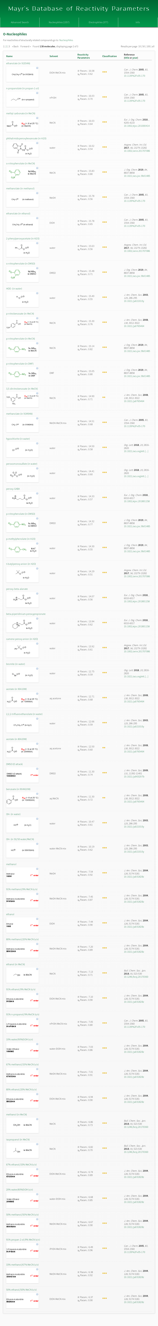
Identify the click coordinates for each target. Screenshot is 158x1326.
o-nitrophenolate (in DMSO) (20, 263)
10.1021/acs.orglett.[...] (136, 451)
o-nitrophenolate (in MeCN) (20, 163)
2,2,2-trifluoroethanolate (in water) (24, 714)
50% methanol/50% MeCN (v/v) (22, 1214)
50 (143, 46)
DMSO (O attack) (14, 764)
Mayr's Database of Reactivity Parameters (79, 8)
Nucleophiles (66, 40)
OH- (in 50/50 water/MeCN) (20, 839)
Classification (109, 56)
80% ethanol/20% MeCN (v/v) (21, 1089)
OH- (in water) (13, 814)
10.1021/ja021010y (134, 301)
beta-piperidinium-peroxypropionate (26, 613)
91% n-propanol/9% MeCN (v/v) (22, 1014)
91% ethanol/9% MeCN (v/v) (20, 989)
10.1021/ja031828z (134, 876)
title (127, 57)
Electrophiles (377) (98, 22)
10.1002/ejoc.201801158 (137, 501)
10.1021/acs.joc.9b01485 (137, 175)
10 (139, 46)
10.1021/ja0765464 (134, 326)
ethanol (10, 914)
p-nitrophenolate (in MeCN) (20, 338)
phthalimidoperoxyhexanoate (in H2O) (26, 138)
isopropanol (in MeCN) (18, 1139)
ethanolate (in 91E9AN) (18, 63)
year (134, 57)
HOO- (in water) (14, 288)
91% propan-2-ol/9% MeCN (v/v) (23, 1239)
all (153, 46)
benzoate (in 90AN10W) (18, 789)
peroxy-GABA (13, 488)
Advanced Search (20, 22)
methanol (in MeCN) (16, 1114)
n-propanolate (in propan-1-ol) (22, 88)
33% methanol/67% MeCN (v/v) (22, 1264)
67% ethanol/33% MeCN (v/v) (21, 1164)
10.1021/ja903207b (134, 776)
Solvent (54, 56)
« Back (15, 46)
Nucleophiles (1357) (59, 22)
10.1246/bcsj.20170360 (136, 976)
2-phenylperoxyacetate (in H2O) (22, 238)
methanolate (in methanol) (20, 188)
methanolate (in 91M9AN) (19, 413)
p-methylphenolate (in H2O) (20, 538)
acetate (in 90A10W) (16, 689)
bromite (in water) (15, 663)
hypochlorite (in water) (18, 438)
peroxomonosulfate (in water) (21, 463)
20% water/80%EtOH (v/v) (19, 1189)
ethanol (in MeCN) (15, 964)
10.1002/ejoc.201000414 (137, 125)
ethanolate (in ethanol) (18, 213)
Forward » (25, 46)
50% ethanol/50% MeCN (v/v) (21, 1289)
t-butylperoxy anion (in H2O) (21, 563)
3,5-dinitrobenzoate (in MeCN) (22, 388)
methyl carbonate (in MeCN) (20, 113)
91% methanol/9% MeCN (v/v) (21, 889)
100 (148, 46)
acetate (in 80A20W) (16, 739)
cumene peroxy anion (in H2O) (22, 638)
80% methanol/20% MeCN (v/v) (22, 939)
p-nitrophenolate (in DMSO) (20, 513)
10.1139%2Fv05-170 (134, 75)
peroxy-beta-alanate (17, 588)
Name (9, 56)
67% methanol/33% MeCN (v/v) (22, 1064)
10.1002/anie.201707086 (137, 150)
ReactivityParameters (83, 56)
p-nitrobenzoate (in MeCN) (20, 313)
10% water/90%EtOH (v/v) (19, 1039)
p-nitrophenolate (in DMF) (19, 363)
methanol (11, 864)
